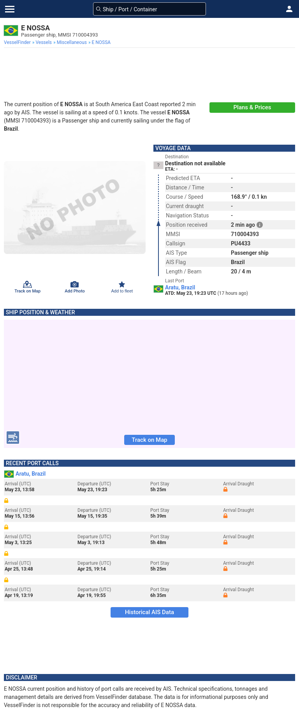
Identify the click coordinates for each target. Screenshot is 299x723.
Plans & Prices (252, 107)
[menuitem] (18, 42)
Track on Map (149, 439)
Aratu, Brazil (180, 287)
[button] (289, 9)
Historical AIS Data (149, 612)
